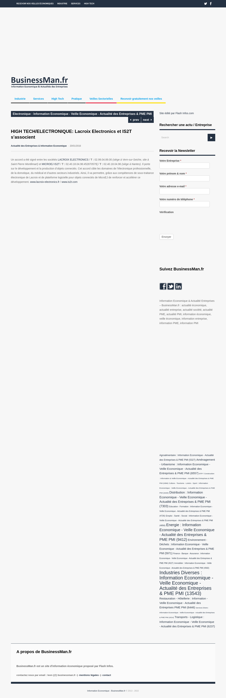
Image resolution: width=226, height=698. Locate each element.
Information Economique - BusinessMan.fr (106, 691)
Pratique (76, 98)
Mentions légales (89, 675)
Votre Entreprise (170, 160)
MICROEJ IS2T (51, 164)
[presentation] (188, 221)
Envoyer (166, 236)
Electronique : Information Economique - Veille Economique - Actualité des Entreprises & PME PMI (82, 113)
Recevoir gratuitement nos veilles (141, 98)
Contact (106, 675)
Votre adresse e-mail (173, 186)
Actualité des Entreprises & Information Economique (39, 146)
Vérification (167, 212)
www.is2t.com (70, 181)
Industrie (62, 4)
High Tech (89, 4)
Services (75, 4)
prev (134, 119)
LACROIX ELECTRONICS (73, 159)
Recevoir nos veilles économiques (35, 4)
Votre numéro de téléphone (177, 199)
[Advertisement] (113, 41)
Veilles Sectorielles (101, 98)
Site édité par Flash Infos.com (177, 113)
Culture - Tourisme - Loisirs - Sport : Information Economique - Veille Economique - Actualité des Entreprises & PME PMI (187, 488)
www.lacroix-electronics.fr (44, 181)
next (147, 119)
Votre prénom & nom (173, 173)
